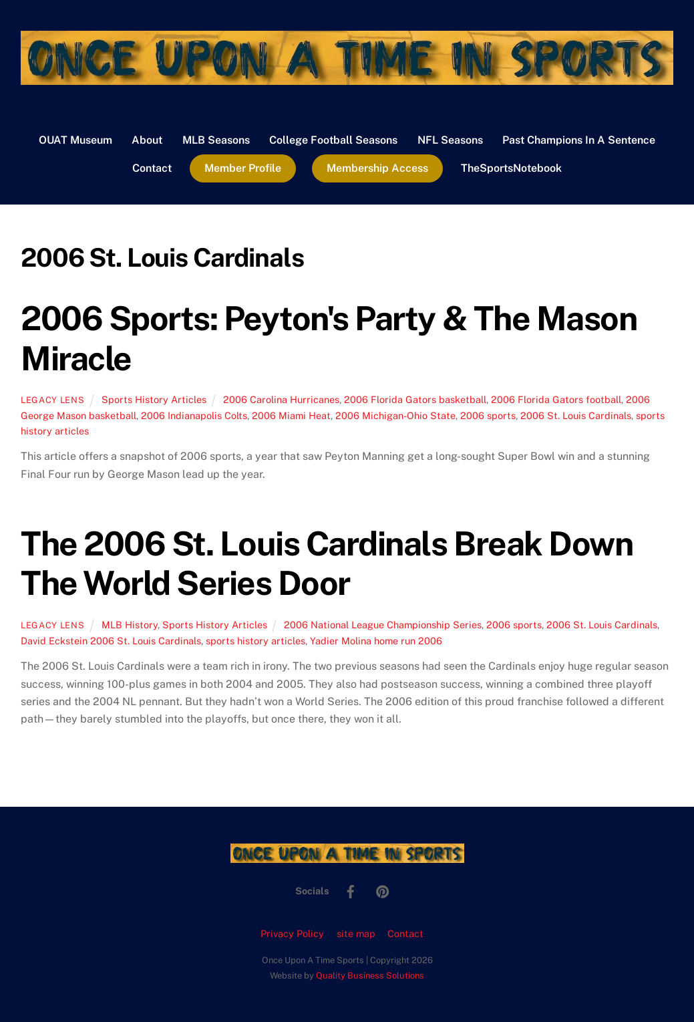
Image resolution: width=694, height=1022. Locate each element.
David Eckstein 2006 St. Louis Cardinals (111, 640)
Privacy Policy (292, 933)
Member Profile (242, 168)
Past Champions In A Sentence (578, 140)
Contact (152, 168)
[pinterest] (382, 890)
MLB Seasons (216, 140)
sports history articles (255, 640)
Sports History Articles (154, 399)
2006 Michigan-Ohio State (395, 415)
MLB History (130, 624)
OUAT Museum (75, 140)
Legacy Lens (52, 400)
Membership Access (377, 168)
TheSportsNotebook (511, 168)
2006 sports (488, 415)
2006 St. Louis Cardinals (575, 415)
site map (356, 933)
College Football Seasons (333, 140)
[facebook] (350, 890)
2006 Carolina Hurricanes (281, 399)
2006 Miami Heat (291, 415)
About (147, 140)
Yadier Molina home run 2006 (376, 640)
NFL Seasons (450, 140)
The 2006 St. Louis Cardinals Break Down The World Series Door (327, 563)
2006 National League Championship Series (383, 624)
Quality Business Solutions (370, 976)
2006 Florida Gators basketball (415, 399)
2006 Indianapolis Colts (194, 415)
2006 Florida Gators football (556, 399)
